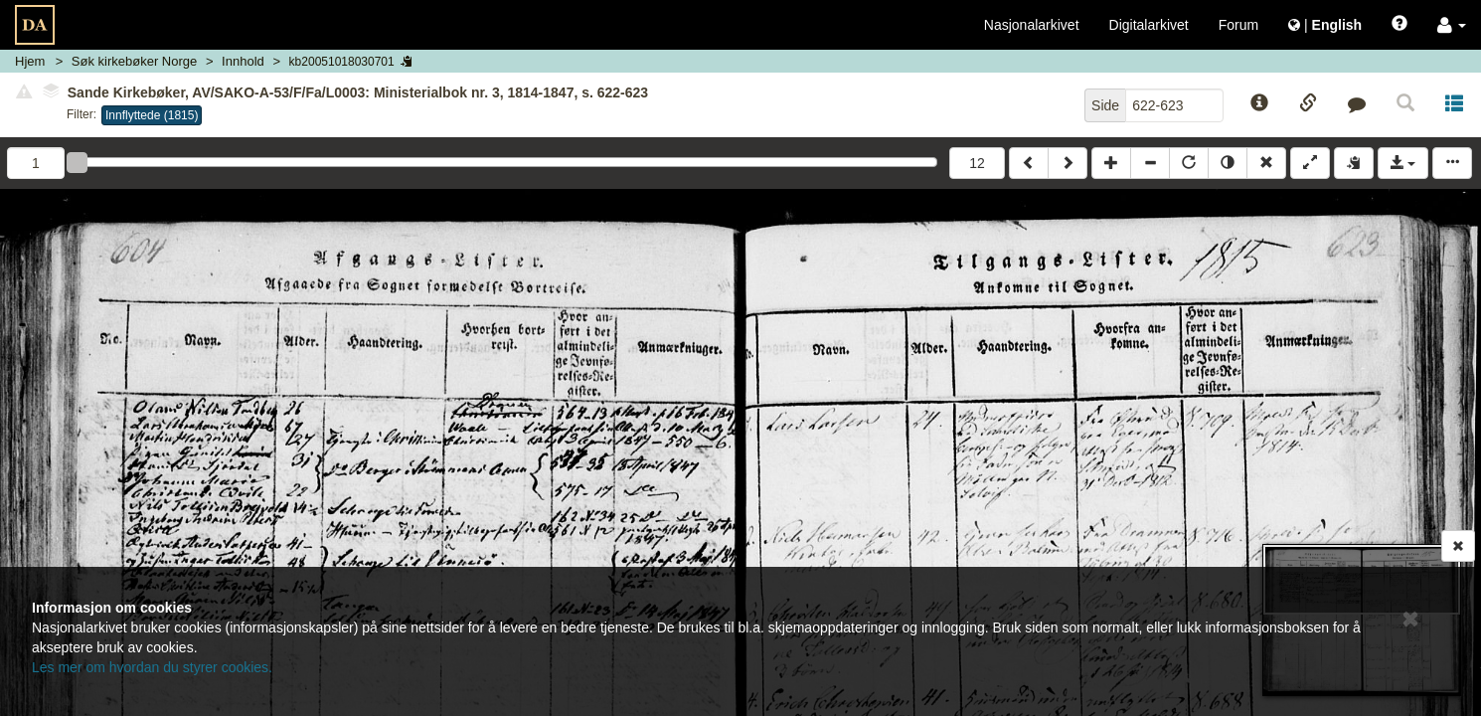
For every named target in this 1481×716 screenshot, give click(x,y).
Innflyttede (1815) (151, 115)
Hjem (30, 61)
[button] (1451, 25)
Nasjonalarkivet (1031, 25)
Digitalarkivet (1149, 25)
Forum (1238, 25)
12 (977, 163)
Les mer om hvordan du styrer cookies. (152, 667)
